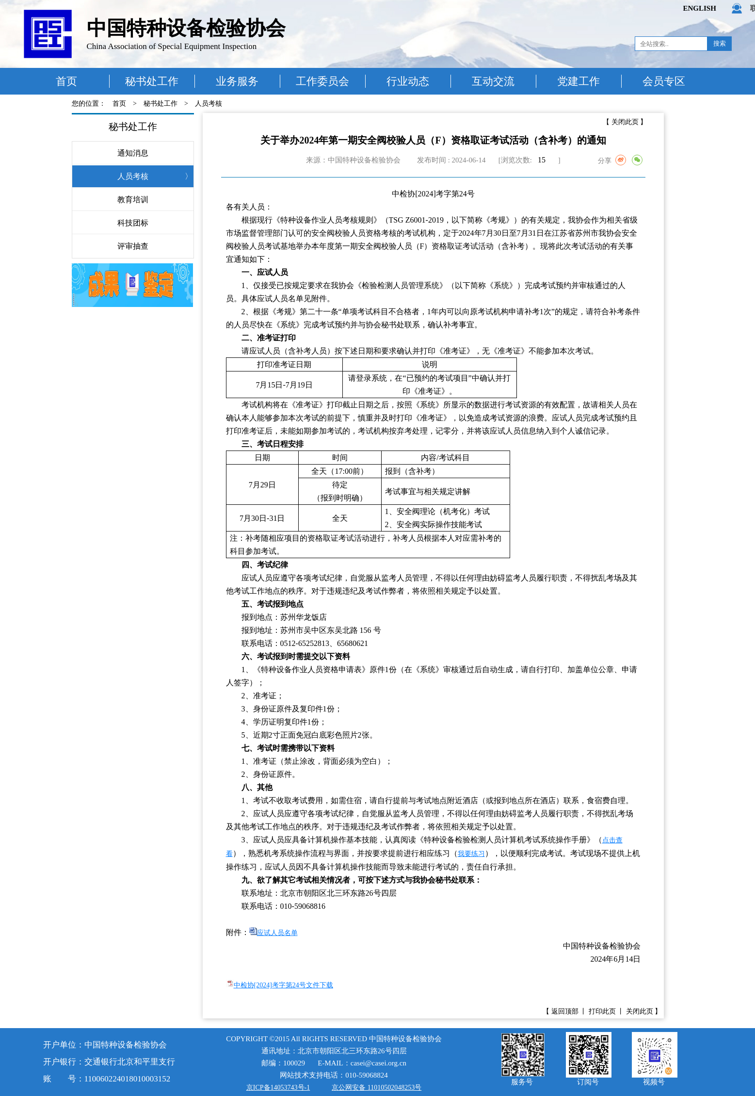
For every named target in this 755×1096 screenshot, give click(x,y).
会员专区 (664, 81)
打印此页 (602, 1011)
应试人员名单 (277, 932)
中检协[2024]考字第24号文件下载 (283, 985)
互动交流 (493, 81)
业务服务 (237, 81)
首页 (66, 81)
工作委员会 (322, 81)
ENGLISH (699, 8)
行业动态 (407, 81)
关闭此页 (625, 122)
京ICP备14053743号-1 (278, 1087)
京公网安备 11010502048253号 (376, 1087)
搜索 (719, 43)
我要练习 (471, 853)
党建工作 (578, 81)
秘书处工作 (151, 81)
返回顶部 (564, 1011)
